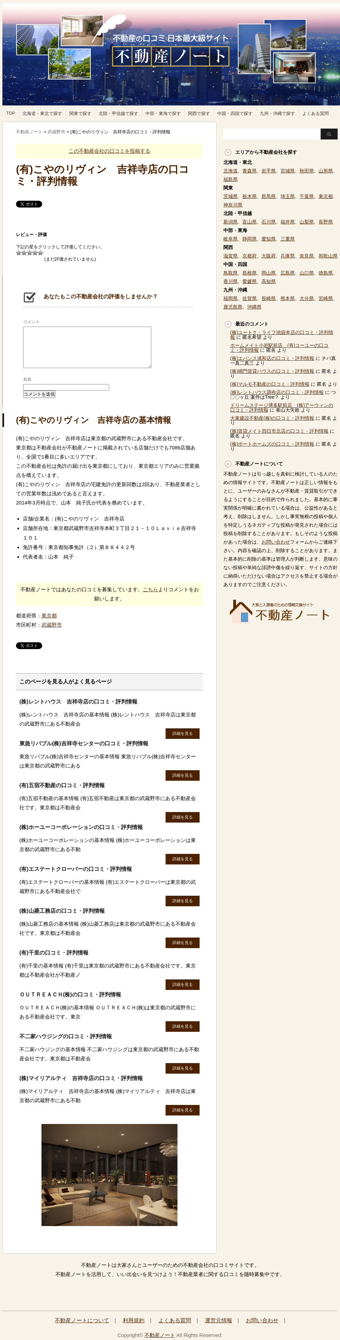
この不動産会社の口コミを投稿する (109, 151)
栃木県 (249, 196)
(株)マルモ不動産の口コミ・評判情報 (269, 384)
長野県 (326, 222)
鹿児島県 (232, 307)
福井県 (287, 222)
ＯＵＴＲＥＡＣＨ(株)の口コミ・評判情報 (70, 994)
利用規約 (133, 1320)
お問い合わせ (275, 542)
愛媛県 (249, 281)
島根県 (249, 273)
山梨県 (307, 222)
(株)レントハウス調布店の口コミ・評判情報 (277, 392)
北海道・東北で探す (42, 113)
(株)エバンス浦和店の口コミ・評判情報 (272, 358)
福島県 (230, 179)
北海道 (230, 170)
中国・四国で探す (235, 113)
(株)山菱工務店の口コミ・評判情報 (62, 911)
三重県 (287, 239)
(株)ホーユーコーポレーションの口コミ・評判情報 (81, 827)
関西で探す (199, 113)
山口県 (307, 273)
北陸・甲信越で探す (118, 113)
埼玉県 (287, 196)
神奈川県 (232, 205)
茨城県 (230, 196)
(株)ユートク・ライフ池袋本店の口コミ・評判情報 (281, 335)
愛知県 (268, 239)
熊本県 (287, 298)
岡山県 (268, 273)
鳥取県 (230, 273)
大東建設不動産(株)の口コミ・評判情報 (272, 418)
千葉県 (307, 196)
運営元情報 (218, 1320)
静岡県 (249, 239)
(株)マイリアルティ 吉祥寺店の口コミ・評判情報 (81, 1078)
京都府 (249, 256)
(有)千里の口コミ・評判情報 (53, 953)
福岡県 (230, 298)
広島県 (287, 273)
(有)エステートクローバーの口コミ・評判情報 (75, 869)
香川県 (230, 281)
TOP (10, 113)
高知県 (268, 281)
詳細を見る (182, 733)
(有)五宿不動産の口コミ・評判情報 (62, 785)
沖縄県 (254, 307)
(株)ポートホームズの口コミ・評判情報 (272, 444)
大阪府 (268, 256)
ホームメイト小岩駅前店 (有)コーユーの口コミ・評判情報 (279, 348)
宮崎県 (326, 298)
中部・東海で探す (163, 113)
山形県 (326, 170)
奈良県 (307, 256)
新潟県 (230, 222)
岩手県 (268, 170)
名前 (27, 379)
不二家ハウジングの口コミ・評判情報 (65, 1036)
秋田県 (307, 170)
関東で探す (80, 113)
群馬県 (268, 196)
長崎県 (268, 298)
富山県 (249, 222)
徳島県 (326, 273)
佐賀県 (249, 298)
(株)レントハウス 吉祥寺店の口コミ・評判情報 (78, 702)
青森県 (249, 170)
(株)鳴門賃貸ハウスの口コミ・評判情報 (272, 371)
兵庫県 (287, 256)
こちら (150, 589)
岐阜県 (230, 239)
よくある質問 (315, 113)
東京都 (49, 615)
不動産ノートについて (82, 1320)
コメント (31, 321)
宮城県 (287, 170)
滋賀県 (230, 256)
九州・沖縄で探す (277, 113)
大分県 (307, 298)
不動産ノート (159, 1335)
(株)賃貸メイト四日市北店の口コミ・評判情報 (279, 431)
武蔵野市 (51, 625)
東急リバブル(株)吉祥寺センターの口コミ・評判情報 (83, 743)
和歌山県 (328, 256)
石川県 (268, 222)
